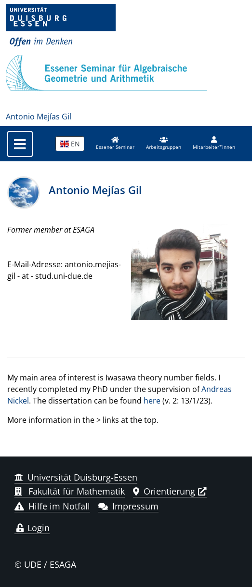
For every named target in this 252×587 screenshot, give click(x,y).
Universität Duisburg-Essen (75, 477)
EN (70, 143)
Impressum (128, 506)
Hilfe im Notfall (52, 506)
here (152, 400)
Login (32, 528)
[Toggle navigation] (20, 144)
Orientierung (164, 491)
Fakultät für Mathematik (69, 491)
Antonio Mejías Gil (38, 116)
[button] (163, 143)
